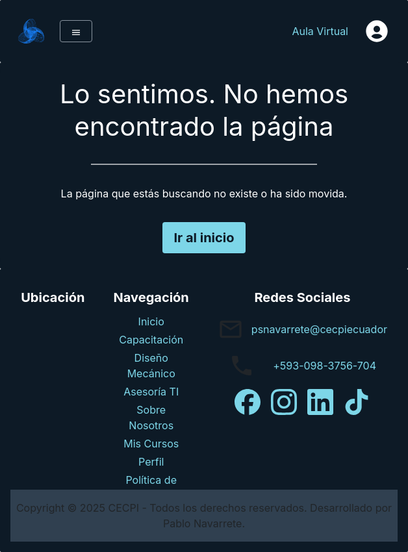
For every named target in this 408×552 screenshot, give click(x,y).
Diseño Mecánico (151, 365)
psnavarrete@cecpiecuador (319, 329)
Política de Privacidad (151, 487)
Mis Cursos (151, 443)
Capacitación (151, 339)
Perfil (151, 461)
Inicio (151, 321)
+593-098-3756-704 (324, 365)
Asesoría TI (151, 391)
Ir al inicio (203, 237)
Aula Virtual (320, 31)
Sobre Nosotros (151, 417)
